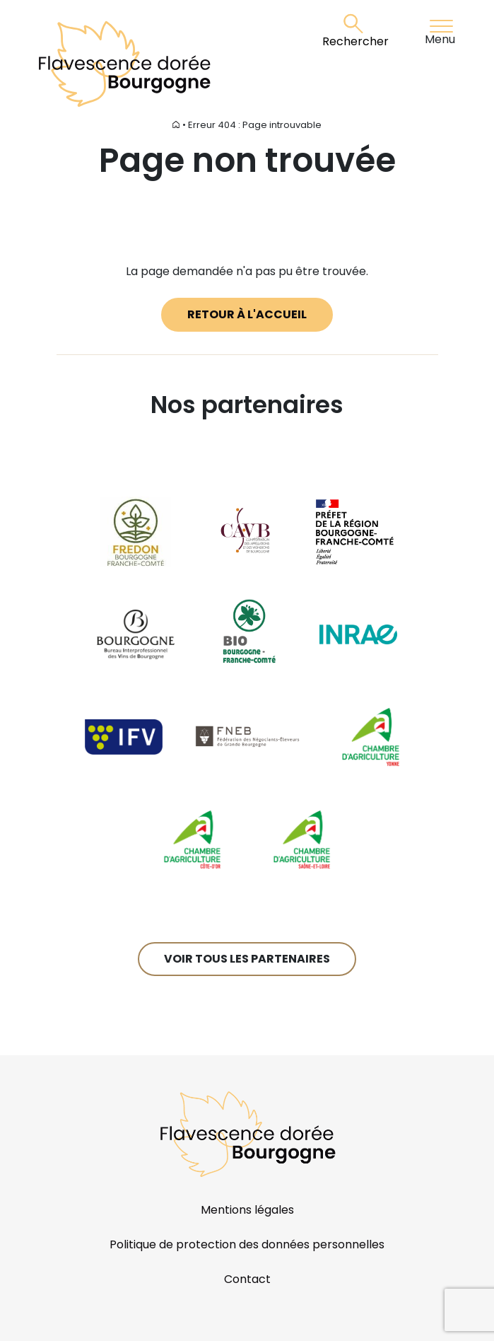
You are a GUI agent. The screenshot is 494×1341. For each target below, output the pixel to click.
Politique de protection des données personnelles (247, 1244)
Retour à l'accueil (247, 314)
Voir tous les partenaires (247, 959)
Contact (247, 1279)
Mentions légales (247, 1210)
